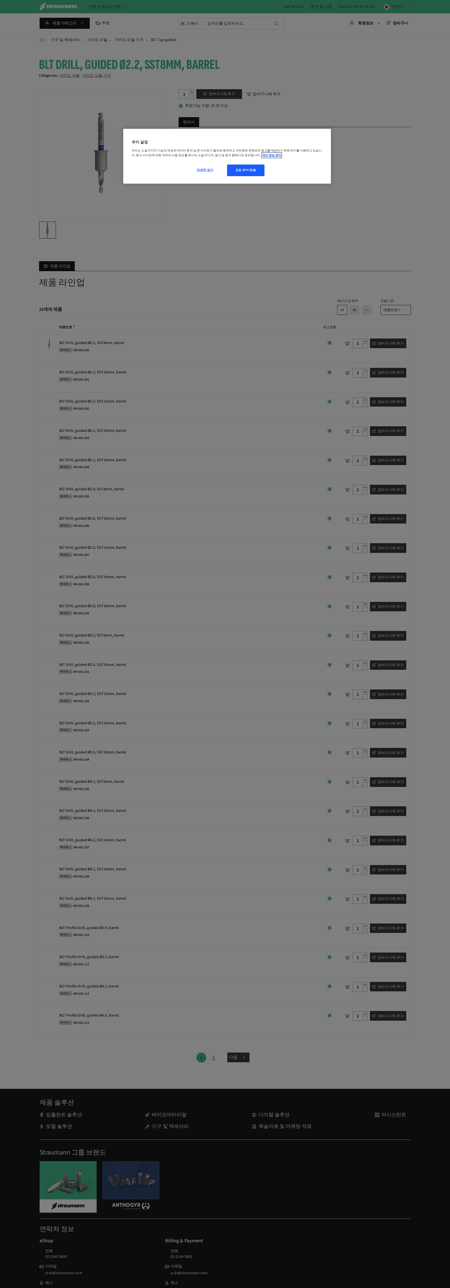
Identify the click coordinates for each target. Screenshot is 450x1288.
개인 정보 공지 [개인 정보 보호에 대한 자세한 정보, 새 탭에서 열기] (271, 155)
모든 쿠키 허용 (245, 170)
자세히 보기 (205, 170)
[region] (227, 156)
